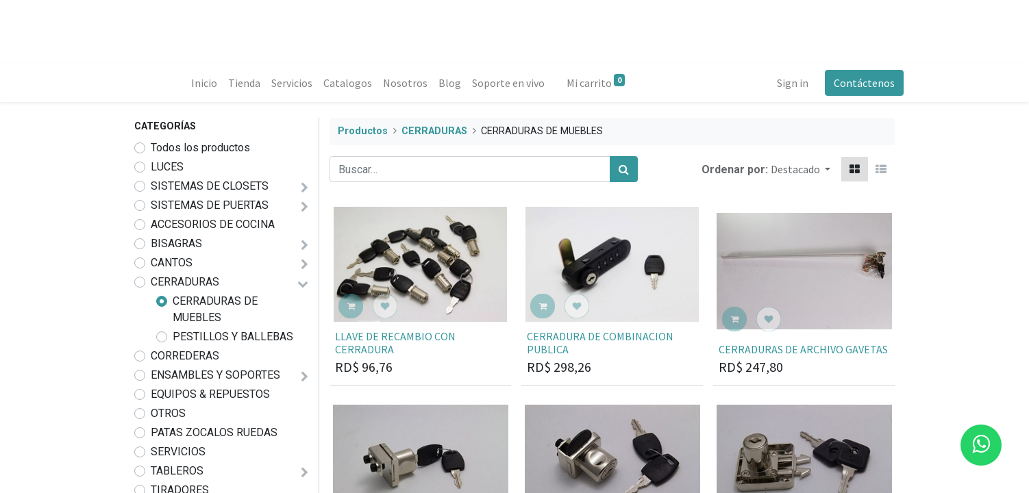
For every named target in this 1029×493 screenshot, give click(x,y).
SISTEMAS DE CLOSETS (210, 185)
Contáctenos (855, 83)
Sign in (783, 83)
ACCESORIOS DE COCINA (213, 224)
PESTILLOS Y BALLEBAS (233, 336)
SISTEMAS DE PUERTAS (210, 205)
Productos (363, 131)
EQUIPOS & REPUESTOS (210, 394)
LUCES (167, 166)
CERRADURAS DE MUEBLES (215, 309)
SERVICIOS (178, 451)
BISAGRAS (176, 243)
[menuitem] (213, 83)
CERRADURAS (185, 281)
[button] (800, 169)
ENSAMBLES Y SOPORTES (215, 374)
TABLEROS (177, 470)
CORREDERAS (185, 355)
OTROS (168, 413)
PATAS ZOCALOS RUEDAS (214, 432)
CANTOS (172, 262)
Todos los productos (200, 147)
